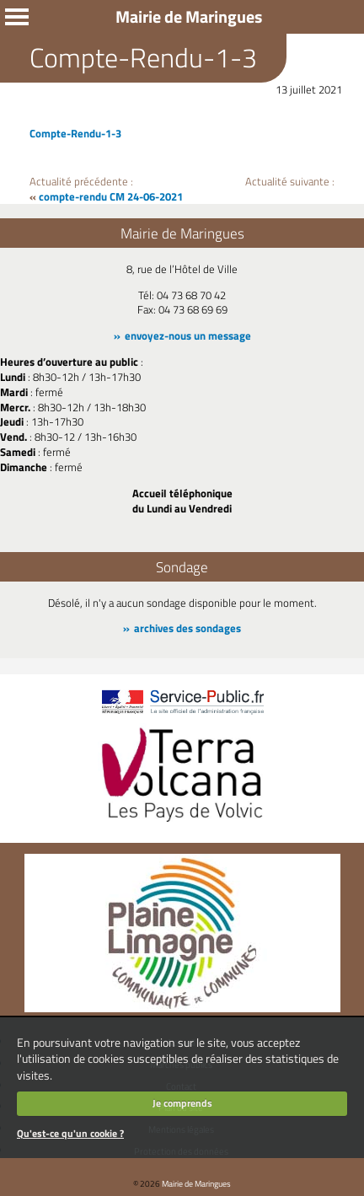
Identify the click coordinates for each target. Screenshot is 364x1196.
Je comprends (182, 1103)
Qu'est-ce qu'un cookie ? (70, 1133)
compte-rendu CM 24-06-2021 (111, 196)
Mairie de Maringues (196, 1183)
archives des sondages (187, 627)
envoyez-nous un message (188, 335)
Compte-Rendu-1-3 (75, 133)
